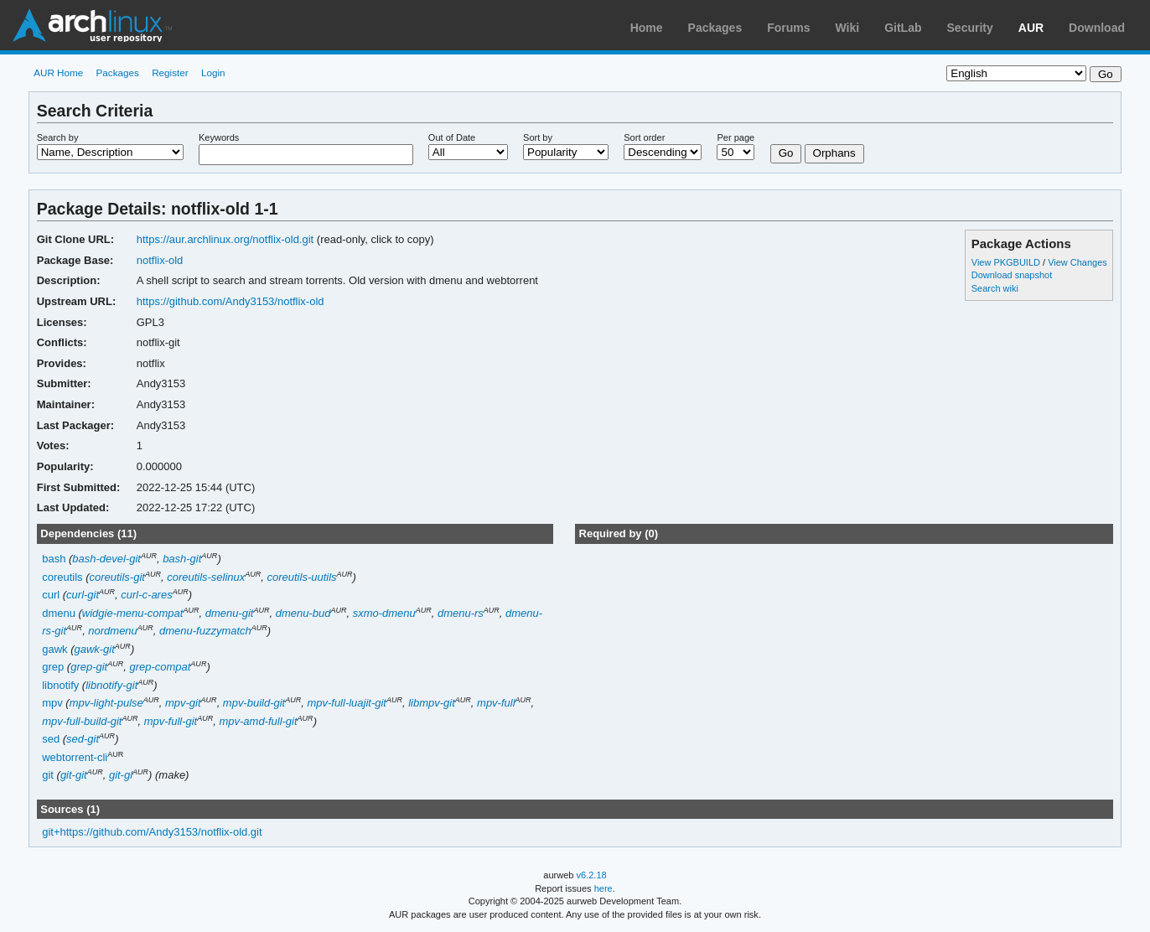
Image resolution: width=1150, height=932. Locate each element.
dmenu (58, 613)
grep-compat (159, 666)
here (603, 888)
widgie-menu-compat (133, 613)
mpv (52, 702)
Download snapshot (1011, 275)
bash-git (182, 558)
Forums (788, 27)
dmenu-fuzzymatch (205, 630)
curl (51, 594)
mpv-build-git (254, 702)
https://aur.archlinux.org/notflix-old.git (225, 239)
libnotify (60, 685)
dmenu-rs (461, 613)
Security (970, 27)
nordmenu (112, 630)
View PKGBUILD (1007, 262)
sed (51, 739)
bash (53, 558)
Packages (715, 27)
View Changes (1077, 262)
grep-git (88, 666)
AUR (1031, 27)
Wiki (848, 27)
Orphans (834, 153)
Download (1097, 27)
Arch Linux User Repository (92, 25)
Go (786, 153)
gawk (54, 649)
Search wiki (994, 288)
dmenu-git (229, 613)
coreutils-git (117, 577)
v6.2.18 (592, 875)
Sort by (537, 137)
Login (213, 72)
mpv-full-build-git (82, 721)
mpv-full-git (171, 721)
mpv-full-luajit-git (346, 702)
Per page (735, 137)
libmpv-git (431, 702)
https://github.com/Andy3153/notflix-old (230, 301)
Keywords (219, 137)
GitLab (902, 27)
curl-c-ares (146, 594)
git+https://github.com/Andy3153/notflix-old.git (152, 832)
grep (53, 666)
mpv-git (183, 702)
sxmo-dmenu (384, 613)
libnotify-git (111, 685)
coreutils (62, 577)
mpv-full (496, 702)
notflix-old (160, 260)
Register (170, 72)
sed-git (82, 739)
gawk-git (94, 649)
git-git (73, 775)
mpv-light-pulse (106, 702)
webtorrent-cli (74, 757)
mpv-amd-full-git (259, 721)
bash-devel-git (106, 558)
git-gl (120, 775)
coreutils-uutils (302, 577)
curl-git (82, 594)
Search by (58, 137)
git (48, 775)
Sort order (644, 137)
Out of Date (451, 137)
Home (646, 27)
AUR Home (58, 72)
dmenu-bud (303, 613)
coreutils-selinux (206, 577)
